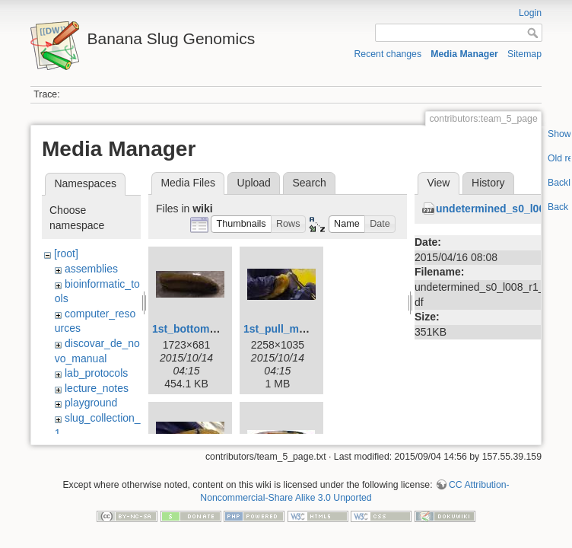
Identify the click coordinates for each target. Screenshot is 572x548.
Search (309, 183)
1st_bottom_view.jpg (204, 329)
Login (530, 13)
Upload (254, 183)
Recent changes (388, 54)
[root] (66, 253)
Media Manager (464, 54)
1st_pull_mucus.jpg (293, 329)
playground (91, 403)
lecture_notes (97, 388)
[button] (241, 224)
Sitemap (524, 54)
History (488, 183)
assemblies (91, 269)
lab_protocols (96, 373)
